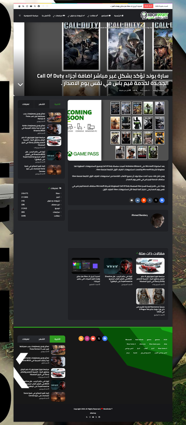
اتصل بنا (46, 15)
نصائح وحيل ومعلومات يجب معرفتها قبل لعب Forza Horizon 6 (34, 116)
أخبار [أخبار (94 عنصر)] (152, 348)
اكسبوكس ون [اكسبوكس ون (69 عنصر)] (146, 352)
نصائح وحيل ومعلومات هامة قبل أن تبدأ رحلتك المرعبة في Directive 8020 (33, 128)
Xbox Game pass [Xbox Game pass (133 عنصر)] (154, 343)
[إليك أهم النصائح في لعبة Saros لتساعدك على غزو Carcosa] (54, 170)
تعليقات (25, 104)
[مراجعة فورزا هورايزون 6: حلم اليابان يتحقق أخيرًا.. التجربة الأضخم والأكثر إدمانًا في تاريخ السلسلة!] (150, 266)
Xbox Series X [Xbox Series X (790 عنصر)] (162, 348)
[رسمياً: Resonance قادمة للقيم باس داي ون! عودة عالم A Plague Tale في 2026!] (150, 296)
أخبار (58, 197)
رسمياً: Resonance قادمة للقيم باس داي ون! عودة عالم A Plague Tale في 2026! (150, 309)
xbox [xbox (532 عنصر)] (165, 343)
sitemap (93, 413)
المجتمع (106, 15)
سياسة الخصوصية (31, 15)
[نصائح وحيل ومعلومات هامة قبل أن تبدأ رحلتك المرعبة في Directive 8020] (54, 129)
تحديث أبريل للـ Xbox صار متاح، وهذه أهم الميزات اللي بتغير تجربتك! (88, 279)
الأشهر (42, 104)
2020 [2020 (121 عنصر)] (165, 339)
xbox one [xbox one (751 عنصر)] (143, 343)
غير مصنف (55, 204)
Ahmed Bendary (158, 90)
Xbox (156, 27)
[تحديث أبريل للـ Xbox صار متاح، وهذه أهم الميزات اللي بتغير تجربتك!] (86, 266)
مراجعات (60, 15)
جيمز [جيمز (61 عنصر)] (128, 352)
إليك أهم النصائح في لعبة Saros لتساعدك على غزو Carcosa (34, 168)
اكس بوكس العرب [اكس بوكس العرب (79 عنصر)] (160, 352)
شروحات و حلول (77, 15)
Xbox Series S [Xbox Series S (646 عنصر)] (131, 343)
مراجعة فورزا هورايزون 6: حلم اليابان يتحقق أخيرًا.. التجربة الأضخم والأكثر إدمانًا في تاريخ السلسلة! (151, 279)
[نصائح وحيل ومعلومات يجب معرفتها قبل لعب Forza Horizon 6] (54, 117)
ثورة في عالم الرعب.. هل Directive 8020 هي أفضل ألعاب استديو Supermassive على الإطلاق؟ (118, 279)
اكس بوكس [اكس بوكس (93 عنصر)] (129, 348)
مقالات (94, 15)
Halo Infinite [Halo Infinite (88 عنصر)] (139, 339)
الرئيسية (118, 15)
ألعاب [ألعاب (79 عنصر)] (146, 348)
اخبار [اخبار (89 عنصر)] (138, 348)
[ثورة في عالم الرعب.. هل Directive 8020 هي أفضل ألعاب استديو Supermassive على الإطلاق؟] (118, 266)
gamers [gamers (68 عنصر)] (157, 339)
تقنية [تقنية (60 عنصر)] (135, 352)
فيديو (57, 208)
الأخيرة (57, 104)
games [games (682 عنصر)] (149, 339)
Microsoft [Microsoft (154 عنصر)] (128, 339)
